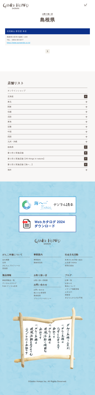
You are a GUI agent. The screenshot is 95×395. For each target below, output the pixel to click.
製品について (70, 286)
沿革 (4, 263)
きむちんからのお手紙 (73, 298)
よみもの (68, 292)
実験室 (67, 295)
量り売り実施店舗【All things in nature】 (47, 158)
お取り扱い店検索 (41, 280)
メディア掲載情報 (72, 289)
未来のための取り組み (73, 260)
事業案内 (37, 260)
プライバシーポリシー (42, 298)
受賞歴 (5, 268)
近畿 (9, 127)
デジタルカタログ (9, 283)
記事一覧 (68, 280)
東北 (9, 102)
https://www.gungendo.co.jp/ (18, 43)
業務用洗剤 (38, 263)
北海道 (47, 96)
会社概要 (5, 260)
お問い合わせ (39, 290)
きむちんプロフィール (11, 265)
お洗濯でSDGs (71, 263)
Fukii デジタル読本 (10, 286)
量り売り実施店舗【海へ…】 (47, 164)
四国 (9, 137)
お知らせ (68, 283)
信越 (9, 112)
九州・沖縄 (12, 142)
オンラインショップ (17, 91)
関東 (9, 107)
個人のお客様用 (40, 293)
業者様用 (37, 295)
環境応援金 (69, 265)
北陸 (9, 117)
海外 (9, 170)
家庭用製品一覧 (8, 280)
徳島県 (47, 147)
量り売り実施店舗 (47, 153)
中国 (9, 132)
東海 (9, 122)
